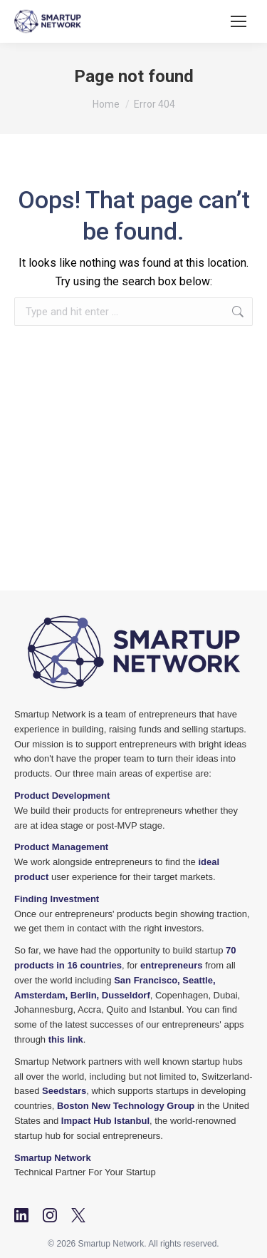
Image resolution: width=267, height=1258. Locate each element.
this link (65, 1039)
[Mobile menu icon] (238, 21)
